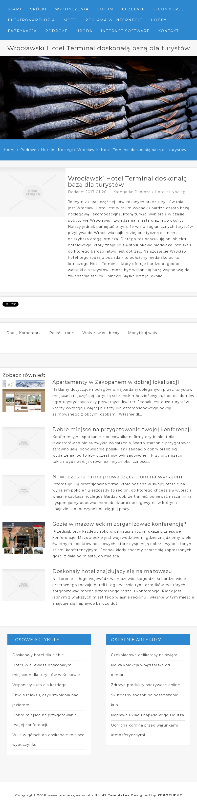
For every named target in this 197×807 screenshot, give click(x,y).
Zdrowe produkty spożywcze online (145, 685)
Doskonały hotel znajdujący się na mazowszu (112, 571)
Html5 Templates (112, 795)
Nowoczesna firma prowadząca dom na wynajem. (118, 477)
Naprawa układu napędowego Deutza (147, 715)
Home (10, 150)
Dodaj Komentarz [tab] (23, 333)
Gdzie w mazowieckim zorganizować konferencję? (119, 524)
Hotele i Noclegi (57, 150)
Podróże (28, 150)
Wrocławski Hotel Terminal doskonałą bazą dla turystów (131, 150)
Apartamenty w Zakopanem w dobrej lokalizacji (115, 382)
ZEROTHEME (169, 795)
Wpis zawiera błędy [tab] (101, 333)
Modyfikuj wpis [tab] (142, 333)
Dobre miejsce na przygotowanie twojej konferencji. (122, 429)
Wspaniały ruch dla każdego (39, 685)
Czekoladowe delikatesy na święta (144, 655)
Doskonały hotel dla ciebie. (38, 655)
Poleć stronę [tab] (61, 333)
